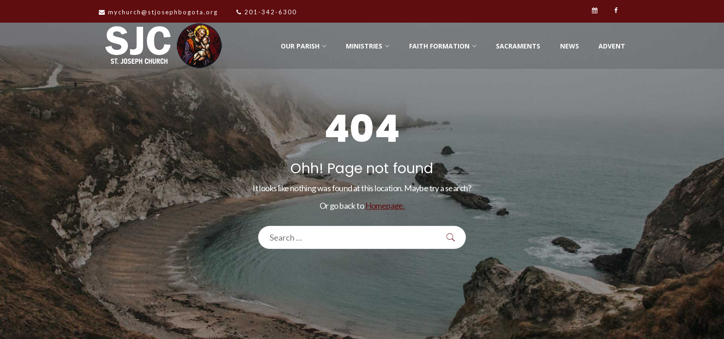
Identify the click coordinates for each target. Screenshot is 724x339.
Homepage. (385, 205)
